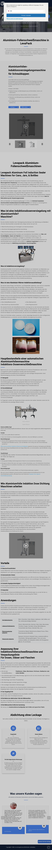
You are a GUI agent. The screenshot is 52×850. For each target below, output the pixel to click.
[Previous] (9, 144)
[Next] (42, 144)
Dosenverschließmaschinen (13, 26)
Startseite (4, 26)
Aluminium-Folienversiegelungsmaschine (29, 26)
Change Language (26, 15)
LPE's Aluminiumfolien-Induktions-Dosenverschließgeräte (14, 446)
